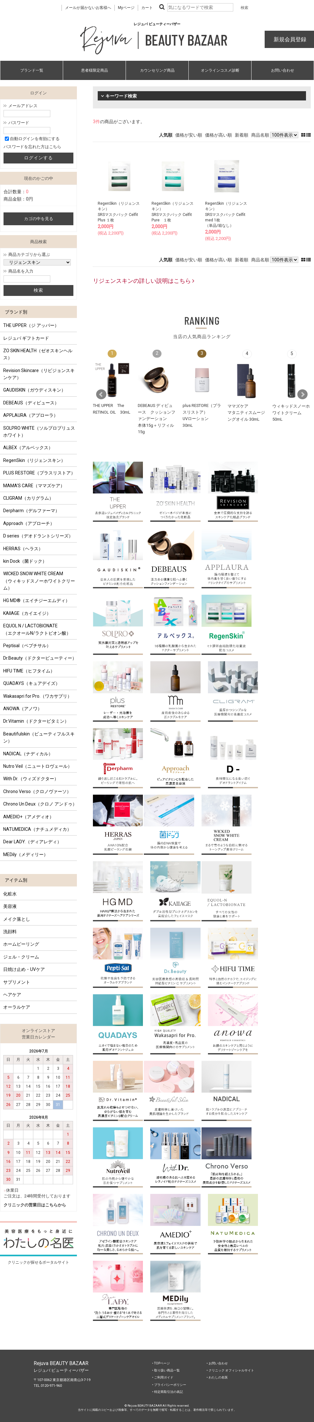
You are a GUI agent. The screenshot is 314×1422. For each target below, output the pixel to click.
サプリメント (16, 982)
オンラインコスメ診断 (220, 70)
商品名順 (260, 135)
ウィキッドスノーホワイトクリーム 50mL (291, 413)
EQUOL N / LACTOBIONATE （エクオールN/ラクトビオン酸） (37, 629)
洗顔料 (10, 931)
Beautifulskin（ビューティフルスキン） (39, 737)
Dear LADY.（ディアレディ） (32, 841)
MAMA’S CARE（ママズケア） (34, 485)
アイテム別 (16, 880)
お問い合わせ (282, 70)
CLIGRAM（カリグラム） (28, 498)
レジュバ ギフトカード (26, 338)
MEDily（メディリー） (25, 854)
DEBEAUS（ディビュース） (31, 402)
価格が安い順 (188, 135)
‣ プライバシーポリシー (169, 1384)
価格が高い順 (218, 135)
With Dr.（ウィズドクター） (31, 778)
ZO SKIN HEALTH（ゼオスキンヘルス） (37, 354)
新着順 (241, 135)
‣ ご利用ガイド (162, 1377)
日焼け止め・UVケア (24, 969)
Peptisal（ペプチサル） (27, 645)
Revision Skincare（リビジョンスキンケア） (39, 374)
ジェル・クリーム (21, 956)
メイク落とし (16, 919)
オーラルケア (16, 1007)
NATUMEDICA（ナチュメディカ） (37, 829)
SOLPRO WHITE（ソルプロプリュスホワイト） (39, 431)
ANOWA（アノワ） (22, 708)
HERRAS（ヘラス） (23, 548)
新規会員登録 (289, 39)
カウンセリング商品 (157, 70)
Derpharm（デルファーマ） (31, 510)
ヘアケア (12, 994)
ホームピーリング (21, 944)
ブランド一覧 (31, 70)
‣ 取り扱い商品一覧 (166, 1370)
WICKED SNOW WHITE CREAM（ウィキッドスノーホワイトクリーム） (39, 581)
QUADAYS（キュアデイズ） (31, 683)
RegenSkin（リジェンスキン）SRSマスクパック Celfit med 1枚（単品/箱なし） (226, 214)
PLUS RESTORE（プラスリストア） (39, 472)
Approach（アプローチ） (28, 523)
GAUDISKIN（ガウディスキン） (34, 390)
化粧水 (10, 893)
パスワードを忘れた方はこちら (32, 146)
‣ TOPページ (161, 1363)
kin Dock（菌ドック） (25, 561)
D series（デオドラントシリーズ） (38, 535)
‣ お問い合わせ (217, 1363)
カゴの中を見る (38, 218)
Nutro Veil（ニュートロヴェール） (37, 766)
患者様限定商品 (94, 70)
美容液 (10, 906)
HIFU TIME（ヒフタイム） (29, 670)
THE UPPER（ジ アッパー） (31, 325)
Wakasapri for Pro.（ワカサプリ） (37, 696)
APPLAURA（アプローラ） (30, 415)
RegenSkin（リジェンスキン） (34, 460)
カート (147, 7)
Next (302, 394)
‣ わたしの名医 (217, 1377)
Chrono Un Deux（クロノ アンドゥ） (40, 803)
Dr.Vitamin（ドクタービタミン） (36, 721)
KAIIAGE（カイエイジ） (27, 613)
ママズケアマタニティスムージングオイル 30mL (246, 413)
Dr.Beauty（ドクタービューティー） (40, 658)
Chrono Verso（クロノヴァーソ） (37, 791)
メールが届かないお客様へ (88, 7)
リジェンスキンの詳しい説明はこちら (143, 280)
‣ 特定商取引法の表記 (167, 1392)
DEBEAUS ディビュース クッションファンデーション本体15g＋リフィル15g (156, 418)
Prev (101, 394)
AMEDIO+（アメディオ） (28, 816)
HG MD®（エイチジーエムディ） (36, 600)
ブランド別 (16, 311)
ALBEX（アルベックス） (28, 447)
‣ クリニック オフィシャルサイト (230, 1370)
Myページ (126, 7)
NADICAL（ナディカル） (28, 753)
